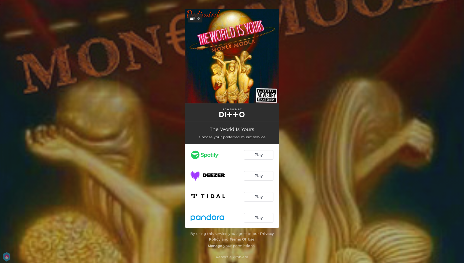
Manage (215, 245)
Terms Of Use (242, 239)
